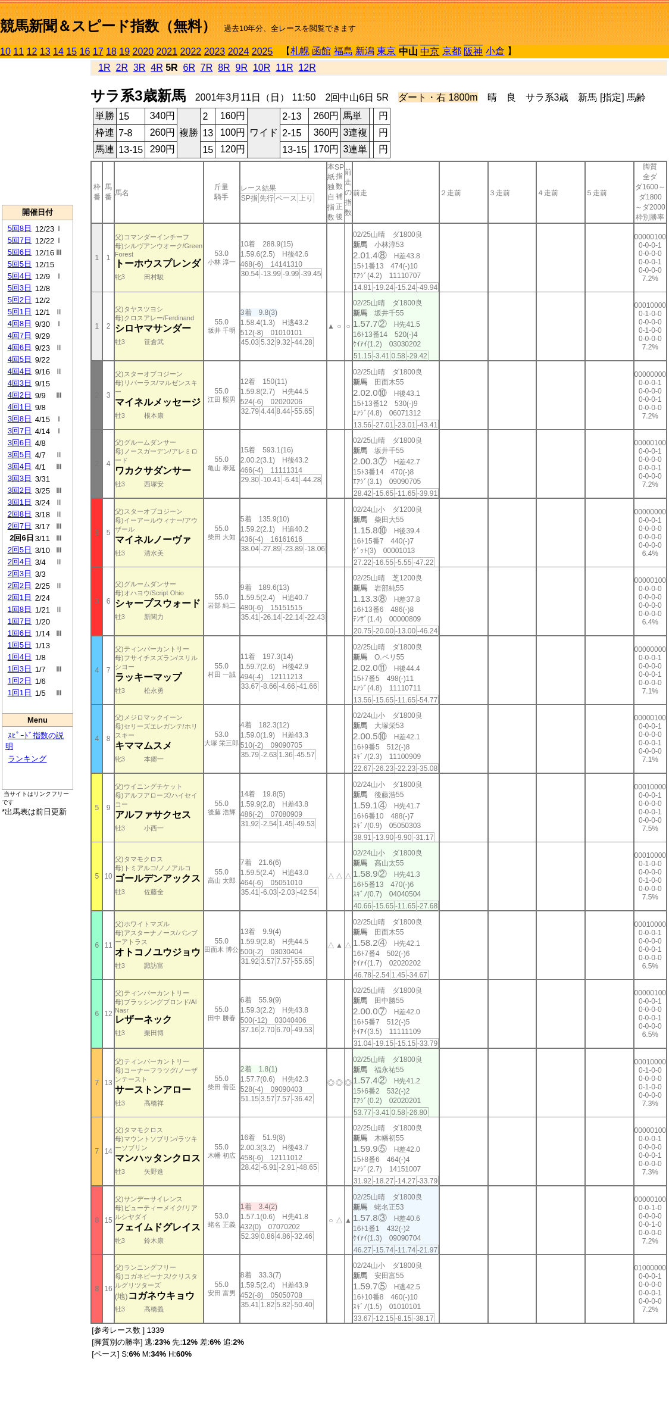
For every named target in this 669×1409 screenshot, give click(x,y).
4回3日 (20, 383)
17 (98, 51)
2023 (215, 51)
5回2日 (20, 299)
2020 (143, 51)
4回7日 (20, 335)
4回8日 (20, 323)
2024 (238, 51)
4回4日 (20, 371)
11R (284, 68)
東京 (386, 51)
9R (242, 68)
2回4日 (20, 561)
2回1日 (20, 597)
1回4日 (20, 656)
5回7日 (20, 240)
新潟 (364, 51)
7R (206, 68)
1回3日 (20, 668)
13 (45, 51)
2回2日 (20, 585)
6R (189, 68)
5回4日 (20, 275)
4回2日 (20, 394)
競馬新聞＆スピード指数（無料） (108, 26)
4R (156, 68)
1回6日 (20, 633)
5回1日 (20, 311)
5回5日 (20, 264)
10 (5, 51)
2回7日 (20, 525)
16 (85, 51)
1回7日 (20, 621)
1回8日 (20, 609)
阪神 (473, 51)
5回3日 (20, 287)
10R (261, 68)
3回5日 (20, 454)
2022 (191, 51)
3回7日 (20, 430)
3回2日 (20, 490)
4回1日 (20, 406)
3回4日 (20, 466)
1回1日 (20, 692)
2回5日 (20, 549)
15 (71, 51)
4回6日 (20, 347)
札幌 (300, 51)
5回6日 (20, 252)
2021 (167, 51)
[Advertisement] (37, 131)
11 (18, 51)
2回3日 (20, 573)
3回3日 (20, 478)
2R (122, 68)
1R (104, 68)
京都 (451, 51)
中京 (429, 51)
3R (139, 68)
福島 (343, 51)
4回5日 (20, 359)
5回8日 (20, 228)
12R (306, 68)
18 (111, 51)
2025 (262, 51)
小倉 (495, 51)
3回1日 (20, 502)
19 (124, 51)
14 (58, 51)
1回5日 (20, 645)
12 (32, 51)
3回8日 (20, 418)
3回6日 (20, 442)
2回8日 (20, 514)
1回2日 (20, 680)
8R (224, 68)
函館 (321, 51)
